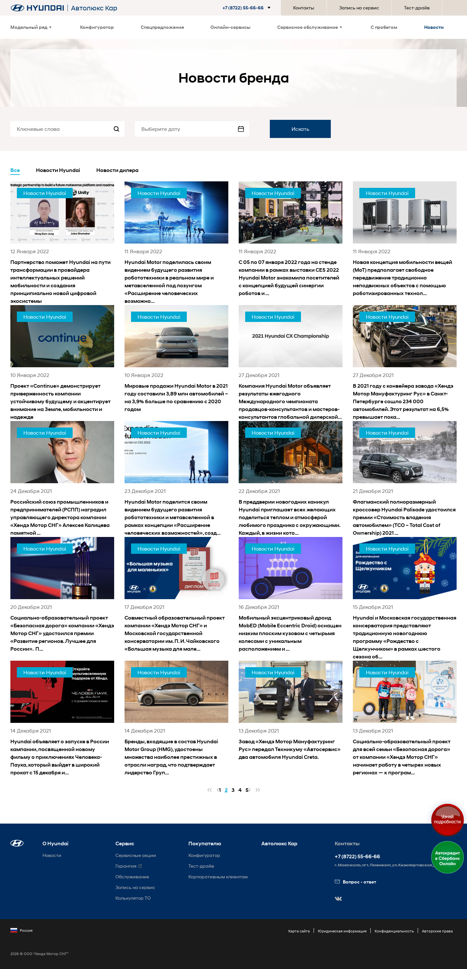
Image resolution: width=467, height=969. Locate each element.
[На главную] (37, 8)
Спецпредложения (162, 27)
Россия (21, 930)
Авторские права (437, 931)
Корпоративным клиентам (218, 876)
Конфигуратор (97, 27)
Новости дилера (117, 170)
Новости (434, 27)
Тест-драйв (417, 7)
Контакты (303, 7)
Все (15, 170)
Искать (300, 129)
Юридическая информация (342, 931)
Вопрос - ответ (355, 881)
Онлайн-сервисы (230, 27)
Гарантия (126, 866)
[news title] (62, 243)
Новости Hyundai (58, 170)
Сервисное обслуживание (309, 27)
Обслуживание (132, 876)
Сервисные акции (135, 855)
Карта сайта (299, 931)
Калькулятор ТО (133, 898)
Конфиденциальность (394, 931)
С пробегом (384, 27)
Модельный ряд (31, 27)
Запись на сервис (359, 7)
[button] (248, 8)
